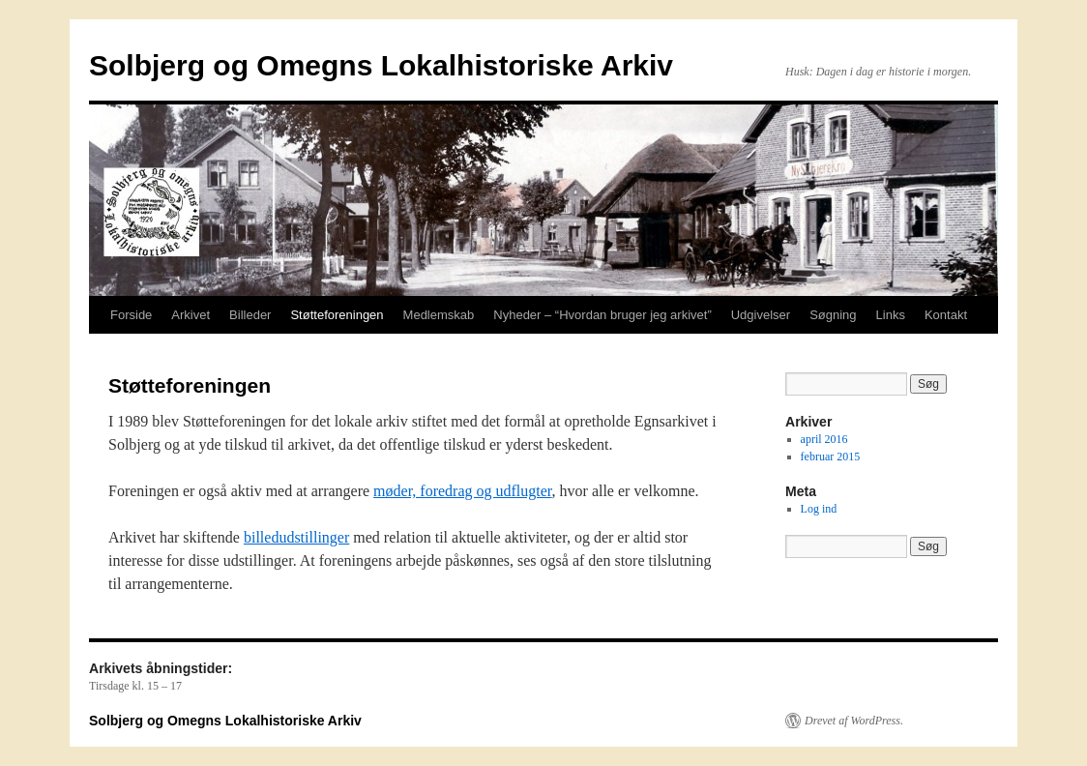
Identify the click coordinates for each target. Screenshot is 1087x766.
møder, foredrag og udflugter (462, 491)
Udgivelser (760, 315)
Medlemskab (439, 315)
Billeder (250, 315)
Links (890, 315)
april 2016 (824, 439)
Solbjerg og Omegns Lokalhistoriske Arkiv (381, 65)
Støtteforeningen (336, 315)
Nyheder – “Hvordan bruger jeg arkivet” (602, 315)
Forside (131, 315)
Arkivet (190, 315)
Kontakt (946, 315)
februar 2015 (831, 456)
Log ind (819, 509)
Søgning (832, 315)
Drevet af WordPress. (854, 720)
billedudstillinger (296, 537)
